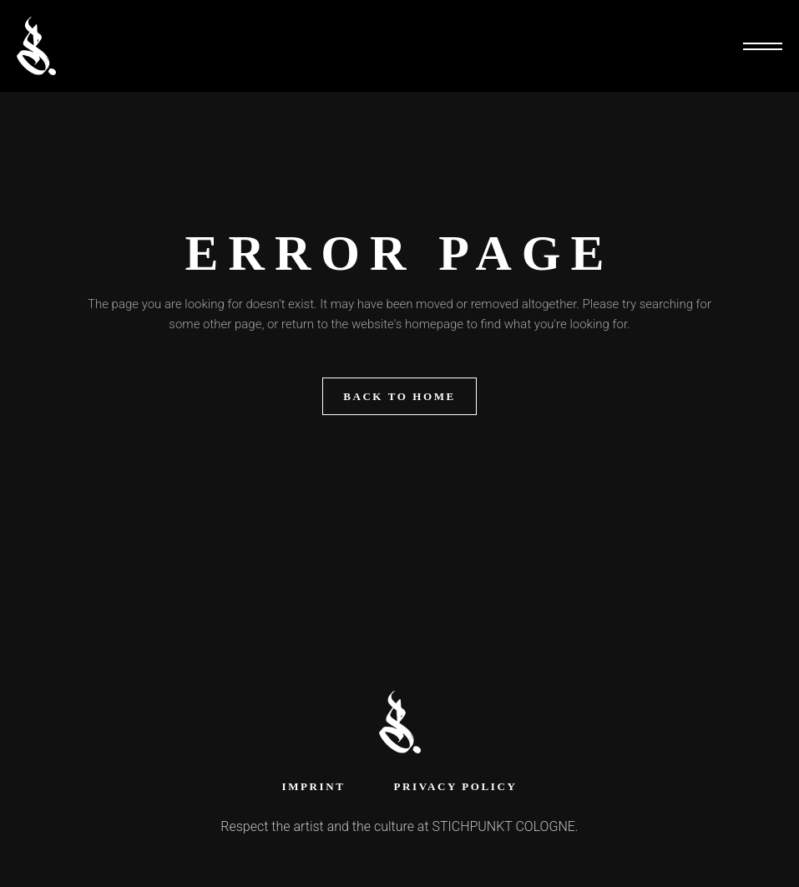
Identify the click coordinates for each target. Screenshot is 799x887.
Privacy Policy (455, 786)
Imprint (314, 786)
